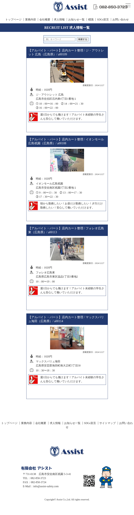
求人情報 (59, 19)
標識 (91, 19)
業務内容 (30, 19)
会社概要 (44, 19)
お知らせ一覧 (76, 19)
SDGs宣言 (103, 19)
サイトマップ (107, 423)
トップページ (13, 19)
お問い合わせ (120, 19)
